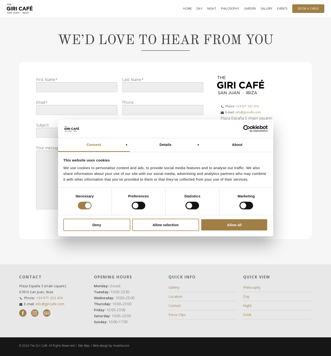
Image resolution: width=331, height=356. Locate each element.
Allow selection (165, 225)
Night (247, 305)
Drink (247, 314)
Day (246, 296)
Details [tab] (166, 145)
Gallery (173, 287)
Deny (96, 225)
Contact (174, 305)
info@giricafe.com (247, 112)
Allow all (234, 225)
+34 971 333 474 (247, 106)
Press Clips (177, 314)
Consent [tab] (94, 145)
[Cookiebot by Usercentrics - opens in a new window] (247, 128)
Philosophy (251, 287)
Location (175, 296)
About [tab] (237, 145)
